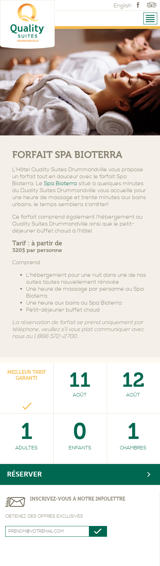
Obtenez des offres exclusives (44, 516)
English (122, 5)
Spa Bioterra (60, 183)
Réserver (24, 474)
